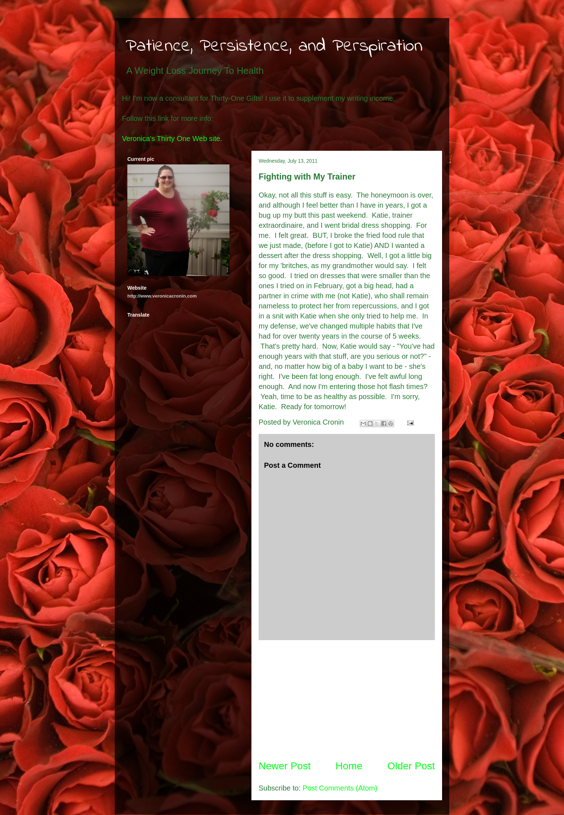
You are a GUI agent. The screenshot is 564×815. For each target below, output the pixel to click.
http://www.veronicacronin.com (162, 296)
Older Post (411, 765)
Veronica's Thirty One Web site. (172, 138)
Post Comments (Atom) (340, 788)
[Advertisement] (347, 699)
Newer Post (285, 765)
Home (349, 765)
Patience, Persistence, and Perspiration (274, 46)
